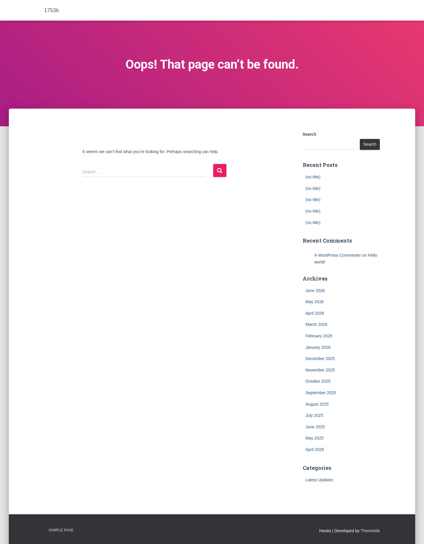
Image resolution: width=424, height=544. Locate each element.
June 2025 (315, 426)
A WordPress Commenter (337, 255)
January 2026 (318, 347)
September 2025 (321, 392)
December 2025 (320, 358)
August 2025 (317, 404)
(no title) (313, 177)
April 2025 (315, 449)
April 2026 (315, 313)
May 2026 (315, 301)
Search (310, 134)
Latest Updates (319, 479)
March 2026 (316, 324)
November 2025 (320, 370)
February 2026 (319, 336)
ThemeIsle (370, 530)
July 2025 (314, 415)
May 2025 (315, 438)
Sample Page (61, 530)
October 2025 (318, 381)
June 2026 (315, 290)
